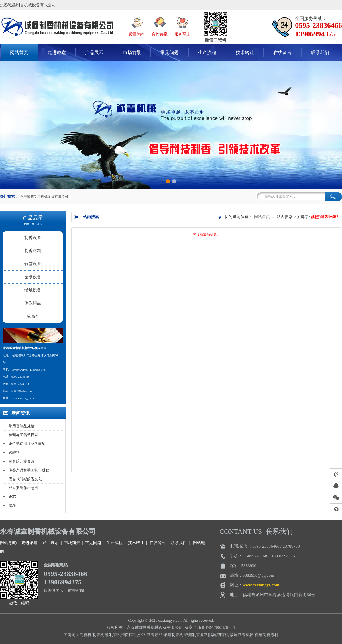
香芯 (12, 496)
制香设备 (32, 237)
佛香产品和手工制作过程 (29, 470)
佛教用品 (32, 303)
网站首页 (262, 217)
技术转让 (245, 52)
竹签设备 (32, 263)
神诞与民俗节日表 (23, 435)
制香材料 (32, 250)
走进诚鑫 (57, 52)
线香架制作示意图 (23, 488)
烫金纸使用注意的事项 (27, 443)
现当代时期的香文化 (25, 479)
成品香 (33, 316)
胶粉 (12, 505)
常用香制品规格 (21, 426)
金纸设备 (32, 277)
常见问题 (169, 52)
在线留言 (282, 52)
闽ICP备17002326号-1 (216, 627)
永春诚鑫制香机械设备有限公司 (44, 197)
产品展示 (94, 52)
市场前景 (132, 52)
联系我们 (320, 52)
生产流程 (207, 52)
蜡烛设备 (32, 290)
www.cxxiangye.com (261, 585)
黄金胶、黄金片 (21, 461)
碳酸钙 (14, 452)
